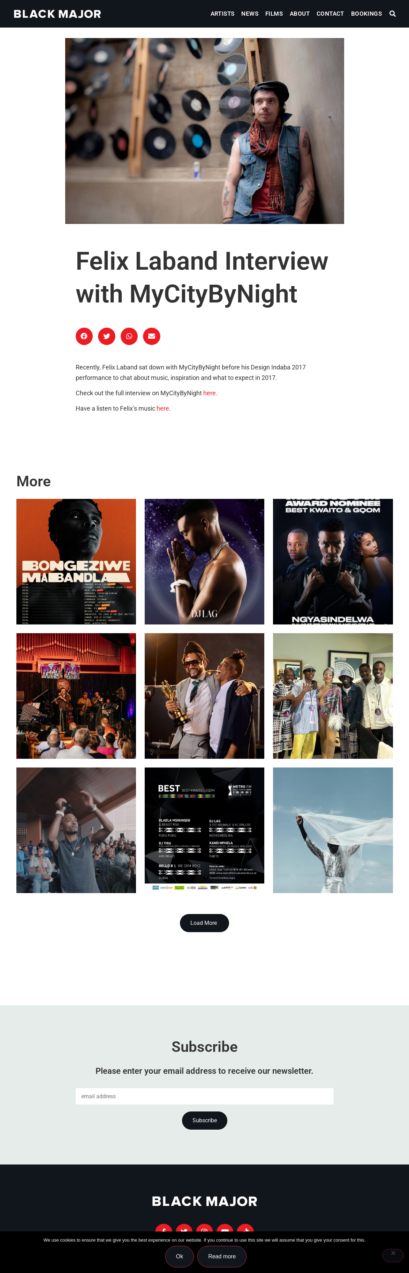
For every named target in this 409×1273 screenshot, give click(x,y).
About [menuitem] (300, 13)
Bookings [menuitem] (366, 13)
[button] (393, 14)
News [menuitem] (249, 13)
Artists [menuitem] (223, 13)
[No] (393, 1255)
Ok (179, 1257)
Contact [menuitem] (330, 13)
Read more (222, 1257)
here (163, 408)
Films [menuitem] (274, 13)
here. (210, 393)
